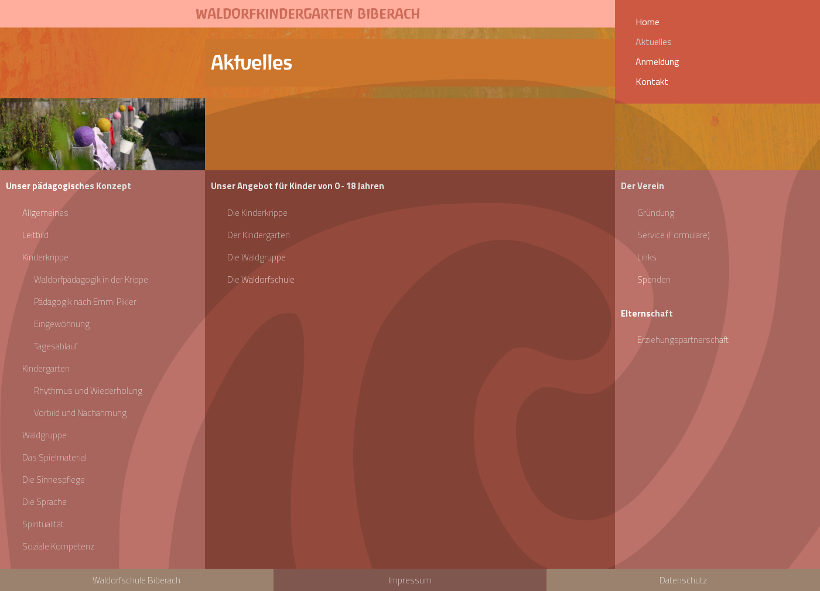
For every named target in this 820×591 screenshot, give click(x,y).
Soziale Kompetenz (58, 546)
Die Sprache (44, 501)
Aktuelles (654, 42)
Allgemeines (45, 212)
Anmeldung (657, 61)
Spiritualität (43, 524)
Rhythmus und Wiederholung (88, 390)
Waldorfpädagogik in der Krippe (91, 279)
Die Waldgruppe (256, 257)
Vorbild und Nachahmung (80, 413)
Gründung (655, 212)
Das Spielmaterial (54, 457)
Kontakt (652, 81)
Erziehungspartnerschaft (683, 339)
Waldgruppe (44, 435)
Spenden (654, 279)
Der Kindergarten (258, 235)
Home (648, 22)
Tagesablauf (55, 346)
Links (647, 257)
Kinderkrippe (45, 257)
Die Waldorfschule (261, 279)
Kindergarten (46, 368)
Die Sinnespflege (53, 479)
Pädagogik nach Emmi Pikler (85, 301)
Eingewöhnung (62, 324)
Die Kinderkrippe (257, 212)
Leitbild (35, 235)
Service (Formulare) (673, 235)
